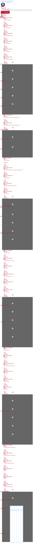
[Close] (12, 62)
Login (2, 8)
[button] (2, 17)
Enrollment (6, 12)
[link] (18, 21)
